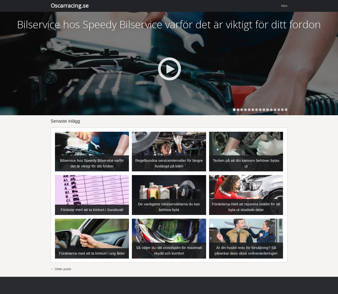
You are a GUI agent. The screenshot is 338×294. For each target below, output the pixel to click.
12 (275, 109)
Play (169, 69)
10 (267, 109)
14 (282, 109)
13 (278, 109)
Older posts (61, 269)
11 (271, 109)
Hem (284, 6)
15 (286, 109)
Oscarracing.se (70, 5)
